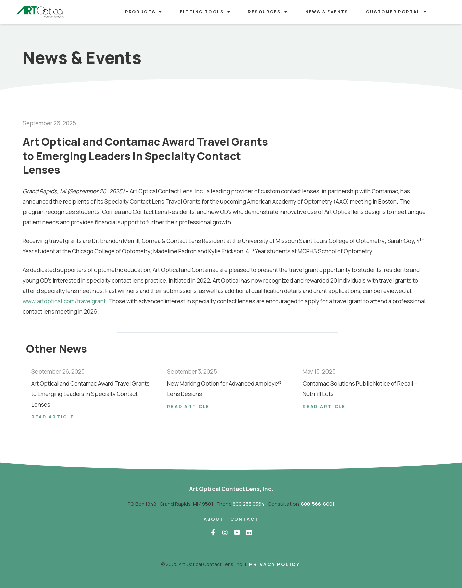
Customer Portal (396, 12)
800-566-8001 (317, 503)
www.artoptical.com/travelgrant (64, 301)
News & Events (327, 12)
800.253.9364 (248, 503)
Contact (244, 519)
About (214, 519)
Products (144, 12)
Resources (268, 12)
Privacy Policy (274, 564)
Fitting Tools (205, 12)
